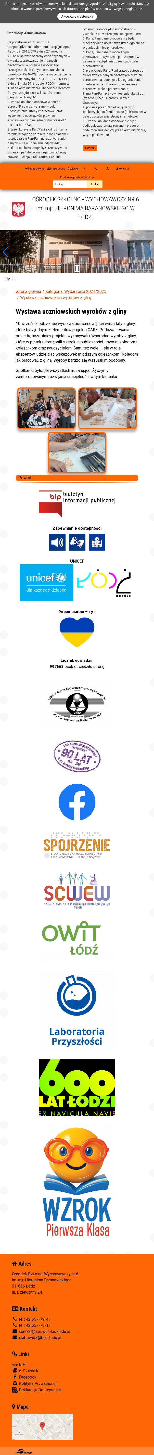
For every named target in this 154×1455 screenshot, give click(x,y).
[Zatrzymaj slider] (77, 268)
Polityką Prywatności (121, 4)
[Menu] (77, 279)
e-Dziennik (25, 1370)
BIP (18, 1364)
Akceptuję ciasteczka (77, 16)
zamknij (90, 148)
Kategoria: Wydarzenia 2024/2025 (75, 291)
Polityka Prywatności (34, 1383)
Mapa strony (56, 168)
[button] (6, 251)
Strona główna (35, 168)
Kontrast (122, 168)
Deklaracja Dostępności (36, 1390)
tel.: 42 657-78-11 (31, 1325)
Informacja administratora (77, 177)
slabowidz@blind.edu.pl (36, 1337)
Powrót (24, 477)
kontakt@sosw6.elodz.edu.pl (41, 1331)
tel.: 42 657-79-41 (31, 1319)
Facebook (24, 1377)
